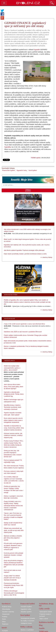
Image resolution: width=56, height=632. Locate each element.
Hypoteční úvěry (22, 170)
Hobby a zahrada (26, 627)
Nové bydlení (33, 170)
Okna (4, 621)
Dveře (4, 619)
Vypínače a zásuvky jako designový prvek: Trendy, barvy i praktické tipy (14, 394)
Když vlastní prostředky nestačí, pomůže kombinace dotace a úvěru (25, 254)
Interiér (4, 628)
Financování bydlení (8, 170)
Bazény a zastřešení (27, 630)
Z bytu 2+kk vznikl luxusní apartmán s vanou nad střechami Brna (24, 324)
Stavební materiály (8, 611)
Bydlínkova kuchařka (46, 622)
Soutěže (42, 628)
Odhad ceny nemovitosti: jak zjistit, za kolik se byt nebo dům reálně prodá (14, 530)
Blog (40, 625)
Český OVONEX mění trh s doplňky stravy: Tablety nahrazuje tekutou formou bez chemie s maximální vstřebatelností (13, 505)
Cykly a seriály (44, 609)
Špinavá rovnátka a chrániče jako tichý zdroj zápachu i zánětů (13, 538)
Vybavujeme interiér (45, 611)
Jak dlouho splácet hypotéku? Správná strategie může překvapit (24, 250)
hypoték (37, 49)
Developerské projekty (28, 618)
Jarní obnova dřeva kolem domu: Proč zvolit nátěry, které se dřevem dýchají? (13, 386)
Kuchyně (5, 630)
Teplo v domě (43, 618)
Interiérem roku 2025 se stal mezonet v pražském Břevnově (23, 332)
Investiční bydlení (26, 606)
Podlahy (4, 616)
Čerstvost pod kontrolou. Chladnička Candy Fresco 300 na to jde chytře (13, 585)
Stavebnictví (6, 604)
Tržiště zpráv (35, 158)
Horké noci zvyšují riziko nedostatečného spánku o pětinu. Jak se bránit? (12, 368)
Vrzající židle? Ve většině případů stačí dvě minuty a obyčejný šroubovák (12, 578)
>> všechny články (46, 257)
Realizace (5, 624)
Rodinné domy (6, 606)
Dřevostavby (6, 609)
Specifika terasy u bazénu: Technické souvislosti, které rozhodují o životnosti (12, 407)
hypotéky (7, 147)
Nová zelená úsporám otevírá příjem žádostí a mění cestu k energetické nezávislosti (13, 420)
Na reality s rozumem (27, 621)
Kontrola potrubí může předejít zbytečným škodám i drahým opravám (13, 555)
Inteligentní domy (26, 623)
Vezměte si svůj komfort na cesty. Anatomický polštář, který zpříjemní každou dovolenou (14, 428)
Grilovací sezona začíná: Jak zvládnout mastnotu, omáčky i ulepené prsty (13, 435)
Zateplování (6, 614)
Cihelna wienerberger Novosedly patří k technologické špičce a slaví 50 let (14, 593)
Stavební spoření (26, 611)
